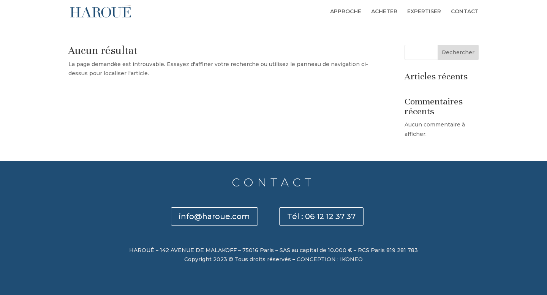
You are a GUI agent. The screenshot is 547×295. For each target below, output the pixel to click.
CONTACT (465, 12)
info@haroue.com (214, 216)
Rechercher (458, 52)
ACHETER (384, 12)
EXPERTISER (424, 12)
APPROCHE (345, 12)
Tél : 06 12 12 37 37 (321, 216)
